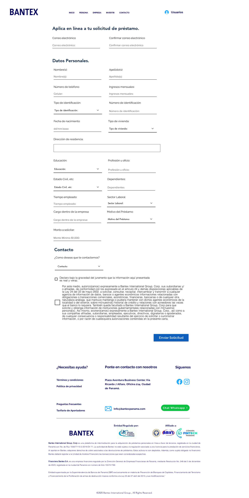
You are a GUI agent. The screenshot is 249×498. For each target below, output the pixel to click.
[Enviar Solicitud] (171, 337)
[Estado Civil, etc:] (78, 187)
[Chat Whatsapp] (175, 408)
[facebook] (179, 382)
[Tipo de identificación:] (78, 110)
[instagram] (187, 382)
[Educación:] (78, 169)
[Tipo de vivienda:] (132, 128)
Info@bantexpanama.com (129, 408)
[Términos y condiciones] (70, 380)
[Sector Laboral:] (131, 203)
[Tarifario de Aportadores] (71, 410)
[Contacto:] (79, 266)
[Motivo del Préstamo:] (131, 219)
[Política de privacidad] (70, 386)
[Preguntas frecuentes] (69, 404)
